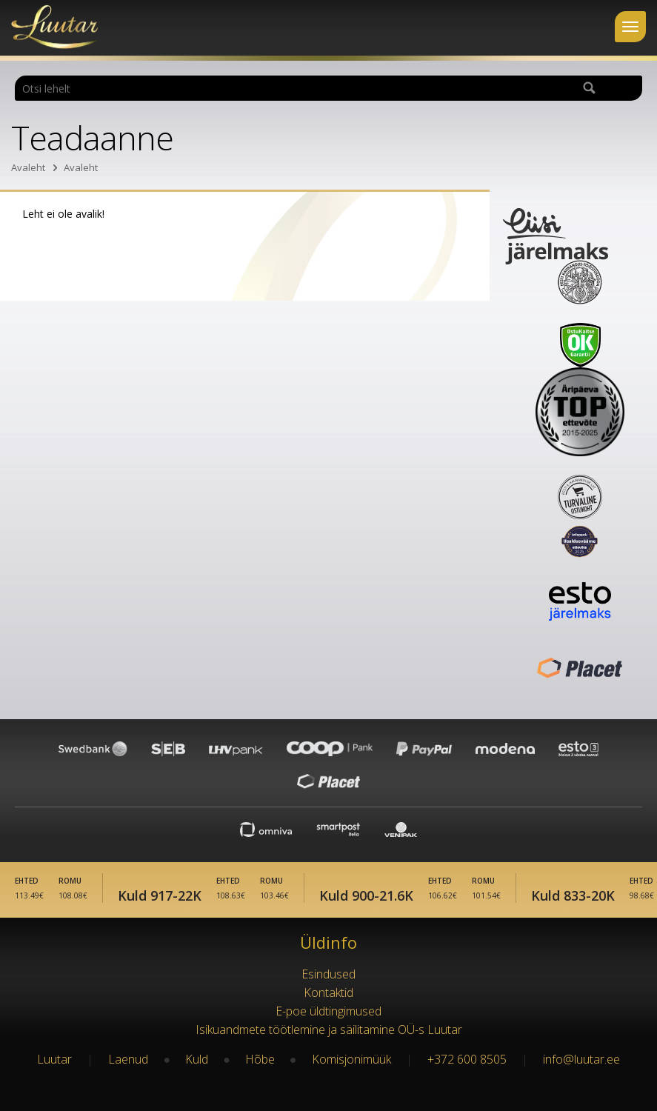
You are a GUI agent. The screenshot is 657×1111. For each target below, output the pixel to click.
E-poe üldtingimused (328, 1011)
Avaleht (28, 167)
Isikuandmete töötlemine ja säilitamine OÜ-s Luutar (329, 1029)
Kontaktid (328, 992)
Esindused (328, 974)
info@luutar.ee (581, 1059)
